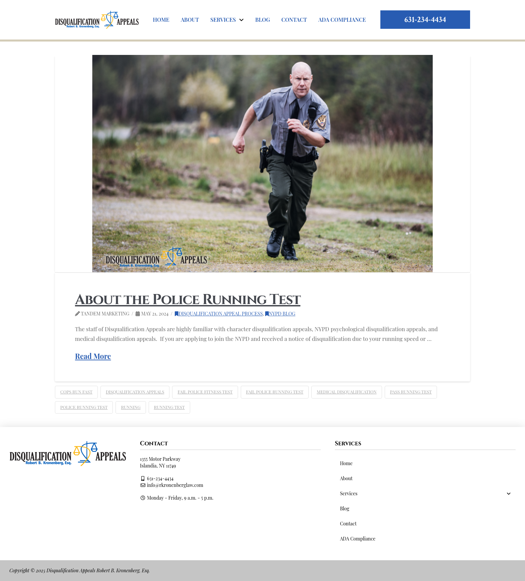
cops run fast (76, 391)
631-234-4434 (425, 19)
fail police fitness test (204, 391)
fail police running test (274, 391)
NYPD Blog (280, 313)
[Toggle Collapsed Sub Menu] (425, 493)
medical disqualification (347, 391)
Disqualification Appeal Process (218, 313)
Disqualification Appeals (135, 391)
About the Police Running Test (187, 299)
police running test (83, 407)
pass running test (411, 391)
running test (169, 407)
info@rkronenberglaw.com (171, 485)
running (130, 407)
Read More (93, 356)
